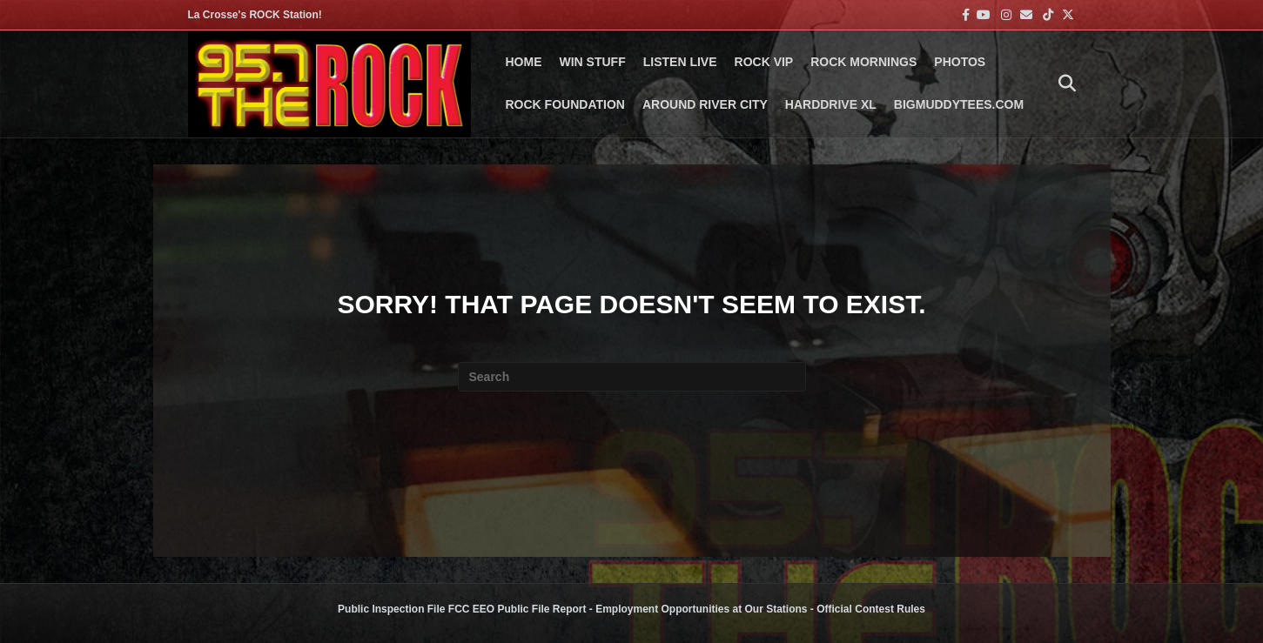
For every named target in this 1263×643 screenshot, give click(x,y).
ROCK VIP (764, 62)
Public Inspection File (391, 609)
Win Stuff (593, 62)
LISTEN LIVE (680, 62)
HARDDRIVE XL (831, 104)
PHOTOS (959, 62)
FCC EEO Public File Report (517, 609)
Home (524, 62)
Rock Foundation (565, 104)
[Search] (1063, 84)
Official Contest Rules (870, 609)
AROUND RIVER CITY (705, 104)
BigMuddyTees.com (959, 104)
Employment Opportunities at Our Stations (701, 609)
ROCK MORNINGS (863, 62)
